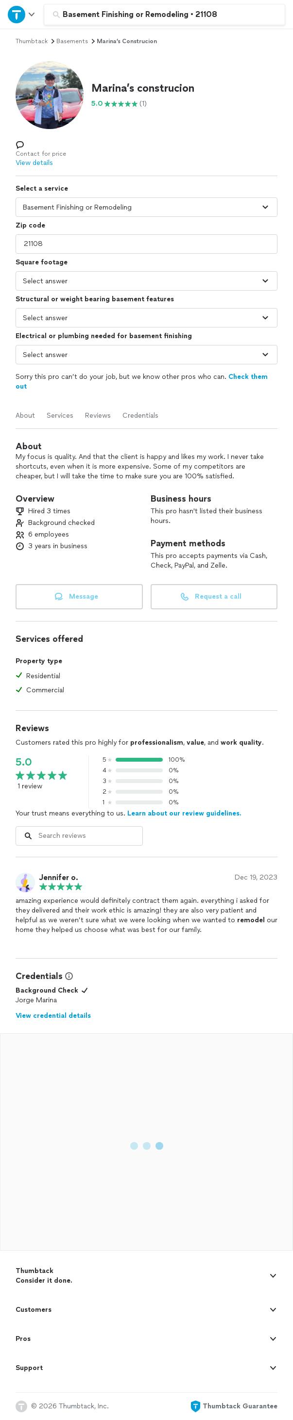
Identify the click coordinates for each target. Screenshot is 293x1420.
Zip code (30, 225)
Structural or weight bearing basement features (95, 299)
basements (72, 41)
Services (60, 415)
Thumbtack (32, 41)
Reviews (98, 415)
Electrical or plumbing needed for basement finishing (104, 336)
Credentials (140, 415)
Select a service (42, 188)
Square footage (42, 262)
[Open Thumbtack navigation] (22, 14)
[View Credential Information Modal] (68, 976)
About (25, 415)
